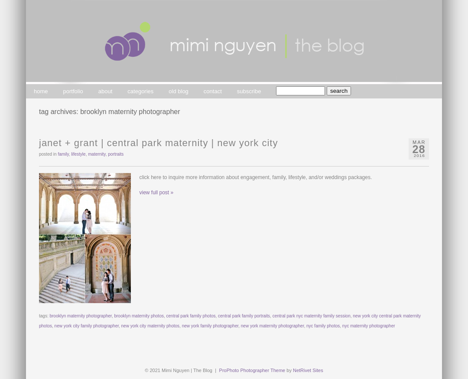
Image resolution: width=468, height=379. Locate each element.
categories (140, 91)
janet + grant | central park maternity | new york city (158, 142)
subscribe (249, 91)
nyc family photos (323, 325)
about (105, 91)
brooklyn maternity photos (139, 316)
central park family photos (191, 316)
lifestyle (78, 154)
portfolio (73, 91)
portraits (116, 154)
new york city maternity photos (150, 325)
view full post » (157, 193)
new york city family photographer (87, 325)
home (41, 91)
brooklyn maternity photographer (80, 316)
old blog (178, 91)
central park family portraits (244, 316)
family (63, 154)
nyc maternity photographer (368, 325)
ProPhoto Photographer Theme (252, 370)
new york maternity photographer (272, 325)
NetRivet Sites (308, 370)
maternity (96, 154)
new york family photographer (210, 325)
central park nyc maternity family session (312, 316)
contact (213, 91)
